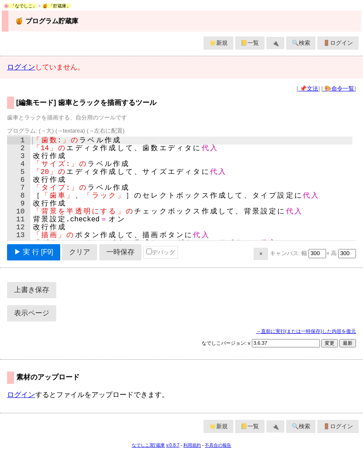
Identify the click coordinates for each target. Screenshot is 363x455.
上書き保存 (31, 289)
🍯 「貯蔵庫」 (56, 6)
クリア (79, 252)
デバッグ (160, 252)
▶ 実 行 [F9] (33, 252)
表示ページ (31, 313)
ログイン (21, 67)
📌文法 (308, 88)
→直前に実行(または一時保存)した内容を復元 (306, 331)
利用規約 (192, 445)
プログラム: (65, 130)
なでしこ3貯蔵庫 (148, 445)
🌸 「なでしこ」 (20, 6)
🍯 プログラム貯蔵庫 (46, 21)
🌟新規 (218, 43)
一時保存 (120, 252)
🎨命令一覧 (339, 88)
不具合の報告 (218, 445)
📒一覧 (249, 43)
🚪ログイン (338, 43)
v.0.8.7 (172, 445)
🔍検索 (301, 43)
